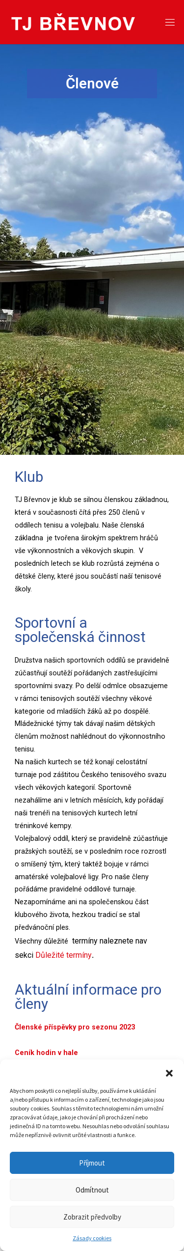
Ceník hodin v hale (47, 1053)
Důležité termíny (63, 955)
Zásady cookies (92, 1238)
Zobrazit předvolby (92, 1217)
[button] (169, 1072)
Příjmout (92, 1163)
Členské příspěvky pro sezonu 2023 (76, 1027)
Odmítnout (92, 1190)
